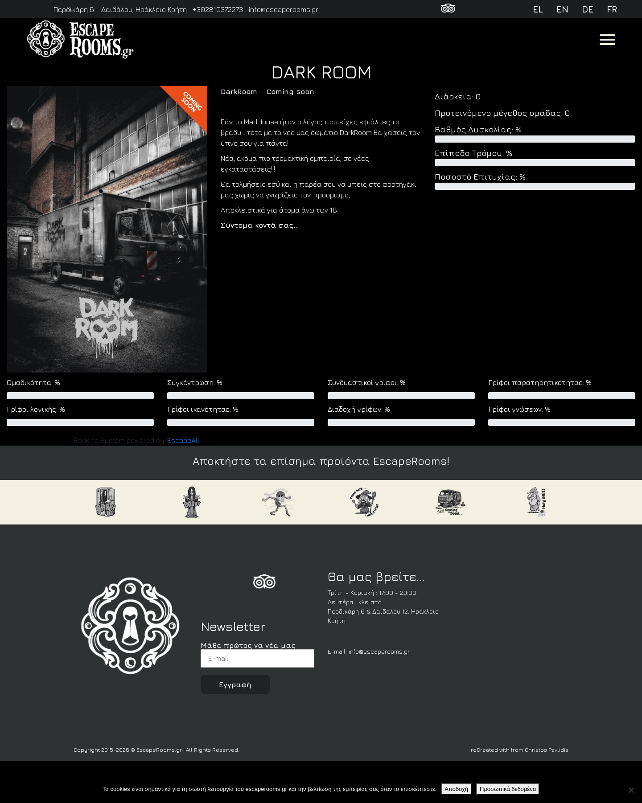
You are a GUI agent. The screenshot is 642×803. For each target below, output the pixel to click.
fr (612, 9)
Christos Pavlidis (546, 749)
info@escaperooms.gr (379, 651)
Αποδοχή (456, 789)
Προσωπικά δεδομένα (508, 789)
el (538, 9)
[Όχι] (630, 790)
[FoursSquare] (264, 583)
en (562, 9)
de (587, 9)
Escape (183, 440)
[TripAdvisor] (448, 9)
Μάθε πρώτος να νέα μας (257, 654)
